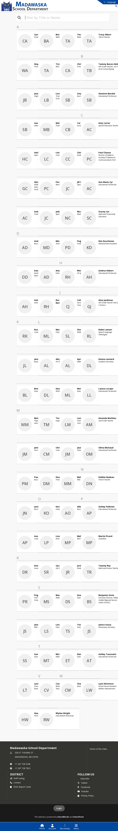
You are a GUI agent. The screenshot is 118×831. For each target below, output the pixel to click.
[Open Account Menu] (52, 827)
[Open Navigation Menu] (76, 827)
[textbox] (66, 17)
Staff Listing (17, 778)
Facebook (84, 787)
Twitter (83, 782)
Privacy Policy (85, 795)
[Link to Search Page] (115, 6)
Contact (15, 782)
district (16, 774)
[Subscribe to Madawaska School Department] (83, 778)
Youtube (83, 791)
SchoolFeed (78, 817)
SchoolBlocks (63, 817)
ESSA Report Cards (20, 786)
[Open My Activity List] (65, 827)
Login (59, 808)
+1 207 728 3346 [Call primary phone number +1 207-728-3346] (22, 764)
